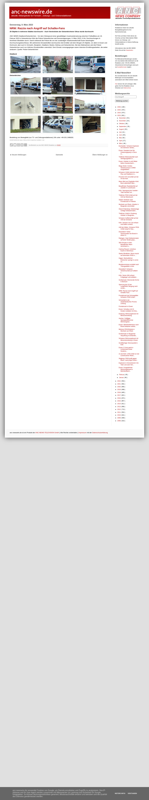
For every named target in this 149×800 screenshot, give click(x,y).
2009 (119, 418)
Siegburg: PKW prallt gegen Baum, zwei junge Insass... (128, 359)
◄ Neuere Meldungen (18, 155)
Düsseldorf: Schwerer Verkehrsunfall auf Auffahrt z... (128, 270)
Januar (121, 377)
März (121, 143)
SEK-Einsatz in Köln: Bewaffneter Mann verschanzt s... (125, 244)
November (122, 121)
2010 (119, 415)
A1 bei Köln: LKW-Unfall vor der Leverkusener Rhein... (129, 354)
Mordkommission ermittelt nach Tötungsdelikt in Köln (129, 265)
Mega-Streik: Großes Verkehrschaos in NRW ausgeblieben (127, 167)
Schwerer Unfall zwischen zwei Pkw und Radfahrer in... (129, 173)
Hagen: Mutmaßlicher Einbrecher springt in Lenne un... (128, 260)
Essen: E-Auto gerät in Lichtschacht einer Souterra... (126, 349)
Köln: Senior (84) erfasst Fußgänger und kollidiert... (128, 276)
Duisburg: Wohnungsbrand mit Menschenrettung (128, 314)
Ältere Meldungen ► (100, 155)
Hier (116, 84)
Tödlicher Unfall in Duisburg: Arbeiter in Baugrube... (128, 214)
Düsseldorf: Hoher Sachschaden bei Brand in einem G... (128, 233)
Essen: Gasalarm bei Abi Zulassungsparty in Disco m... (128, 152)
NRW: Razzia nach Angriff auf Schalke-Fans (128, 291)
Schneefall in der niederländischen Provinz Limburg (128, 301)
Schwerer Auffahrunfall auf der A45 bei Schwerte (128, 219)
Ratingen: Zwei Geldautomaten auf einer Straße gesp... (129, 239)
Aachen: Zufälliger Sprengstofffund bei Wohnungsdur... (126, 320)
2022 (119, 381)
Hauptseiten (129, 50)
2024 (119, 113)
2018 (119, 392)
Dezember (122, 118)
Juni (120, 135)
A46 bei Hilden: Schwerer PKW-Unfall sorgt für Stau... (129, 228)
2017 (119, 395)
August (121, 129)
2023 (119, 115)
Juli (120, 132)
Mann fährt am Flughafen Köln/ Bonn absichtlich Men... (129, 182)
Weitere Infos (120, 793)
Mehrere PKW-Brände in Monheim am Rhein (127, 330)
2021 (119, 384)
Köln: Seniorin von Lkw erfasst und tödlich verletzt (128, 223)
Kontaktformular (121, 67)
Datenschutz (127, 88)
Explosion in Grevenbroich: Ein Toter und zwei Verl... (129, 364)
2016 (119, 398)
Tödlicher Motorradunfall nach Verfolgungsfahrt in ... (128, 157)
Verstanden (132, 793)
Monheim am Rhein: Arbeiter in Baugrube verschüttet (129, 205)
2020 (119, 387)
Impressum (82, 432)
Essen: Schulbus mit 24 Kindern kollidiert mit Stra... (128, 310)
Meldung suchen (122, 101)
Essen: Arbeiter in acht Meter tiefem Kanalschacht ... (128, 162)
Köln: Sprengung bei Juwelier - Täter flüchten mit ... (128, 191)
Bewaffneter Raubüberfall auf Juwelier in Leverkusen (128, 187)
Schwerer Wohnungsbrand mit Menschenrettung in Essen (128, 339)
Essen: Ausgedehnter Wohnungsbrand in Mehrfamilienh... (126, 369)
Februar (122, 374)
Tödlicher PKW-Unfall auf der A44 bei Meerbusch (128, 196)
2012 (119, 409)
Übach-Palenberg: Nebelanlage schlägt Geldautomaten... (129, 210)
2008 (119, 421)
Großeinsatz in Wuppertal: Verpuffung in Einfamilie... (128, 334)
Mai (120, 138)
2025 (119, 110)
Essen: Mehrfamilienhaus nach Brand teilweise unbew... (129, 325)
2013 (119, 406)
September (123, 126)
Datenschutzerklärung (100, 432)
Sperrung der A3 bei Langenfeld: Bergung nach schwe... (128, 286)
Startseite (59, 155)
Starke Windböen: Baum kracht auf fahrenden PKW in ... (129, 254)
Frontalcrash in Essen (126, 306)
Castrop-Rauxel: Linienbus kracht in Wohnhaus (127, 250)
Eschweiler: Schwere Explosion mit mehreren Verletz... (129, 147)
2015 (119, 401)
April (120, 141)
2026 (119, 107)
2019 (119, 389)
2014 (119, 404)
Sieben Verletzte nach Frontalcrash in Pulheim (127, 200)
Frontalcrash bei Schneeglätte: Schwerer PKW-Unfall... (128, 296)
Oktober (122, 123)
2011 (119, 412)
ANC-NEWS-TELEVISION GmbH (47, 432)
